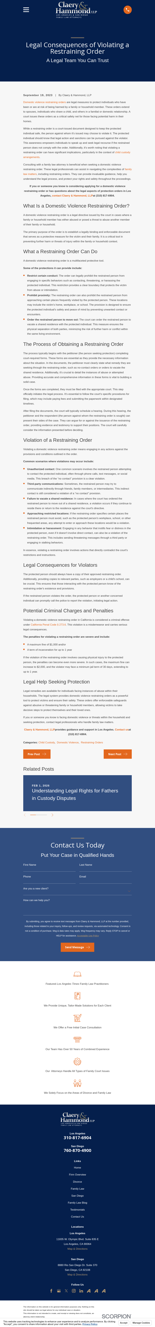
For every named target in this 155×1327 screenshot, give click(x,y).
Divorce (77, 1181)
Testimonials (77, 1209)
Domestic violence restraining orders (44, 102)
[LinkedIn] (81, 1291)
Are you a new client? (36, 888)
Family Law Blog (77, 1202)
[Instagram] (74, 1291)
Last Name (85, 865)
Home (77, 1167)
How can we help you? (36, 900)
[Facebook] (51, 1291)
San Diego (77, 1195)
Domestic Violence (68, 742)
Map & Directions (77, 1248)
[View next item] (53, 815)
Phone (27, 876)
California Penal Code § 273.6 (48, 624)
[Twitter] (66, 1291)
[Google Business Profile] (59, 1291)
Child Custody (46, 742)
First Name (29, 865)
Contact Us (77, 1216)
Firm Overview (77, 1174)
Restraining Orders (92, 742)
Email (82, 876)
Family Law (77, 1188)
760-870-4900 (77, 1150)
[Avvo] (89, 1291)
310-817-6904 (77, 1137)
